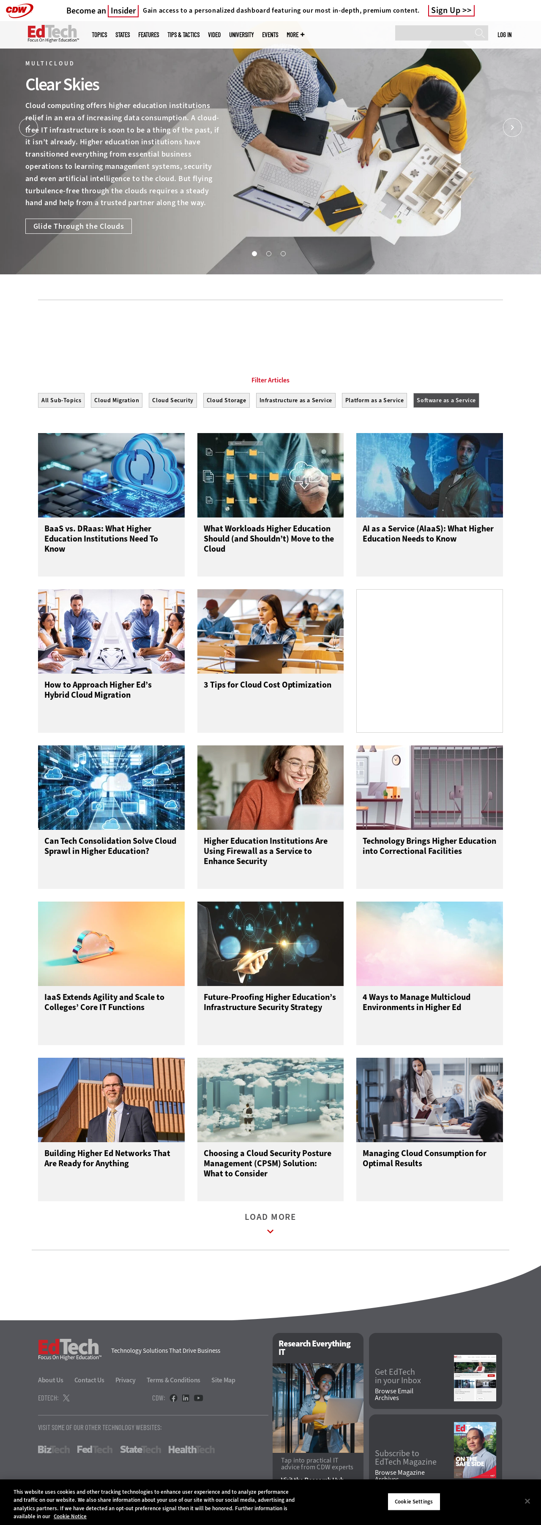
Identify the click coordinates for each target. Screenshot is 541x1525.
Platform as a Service (374, 400)
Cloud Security (172, 400)
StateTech (140, 1449)
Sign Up (446, 10)
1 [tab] (254, 253)
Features (148, 35)
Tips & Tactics (183, 35)
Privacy (125, 1380)
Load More (270, 1225)
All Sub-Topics (61, 400)
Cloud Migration (116, 400)
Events (270, 35)
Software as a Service (446, 400)
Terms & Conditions (174, 1380)
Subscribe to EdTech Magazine (406, 1457)
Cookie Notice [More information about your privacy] (70, 1516)
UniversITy (241, 35)
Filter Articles (270, 380)
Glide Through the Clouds (78, 226)
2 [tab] (268, 253)
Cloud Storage (226, 400)
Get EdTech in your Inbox (398, 1376)
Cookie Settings (414, 1501)
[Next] (512, 127)
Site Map (223, 1380)
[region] (270, 1502)
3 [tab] (283, 253)
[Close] (527, 1501)
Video (214, 35)
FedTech (94, 1449)
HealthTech (192, 1449)
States (122, 35)
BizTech (54, 1449)
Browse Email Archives (394, 1394)
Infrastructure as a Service (296, 400)
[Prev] (28, 127)
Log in (504, 34)
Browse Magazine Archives (400, 1476)
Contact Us (89, 1380)
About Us (50, 1380)
